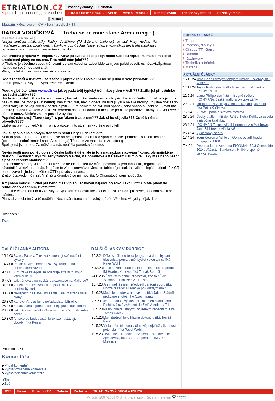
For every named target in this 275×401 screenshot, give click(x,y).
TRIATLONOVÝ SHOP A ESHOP (92, 13)
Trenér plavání (164, 13)
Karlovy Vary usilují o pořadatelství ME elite (45, 301)
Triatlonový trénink (196, 13)
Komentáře (15, 356)
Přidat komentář (15, 365)
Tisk (6, 380)
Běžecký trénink (229, 13)
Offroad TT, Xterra (199, 49)
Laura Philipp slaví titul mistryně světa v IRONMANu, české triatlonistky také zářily (227, 97)
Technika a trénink (200, 63)
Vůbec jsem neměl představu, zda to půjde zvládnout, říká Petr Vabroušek (134, 278)
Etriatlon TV (41, 391)
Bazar (22, 391)
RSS (8, 391)
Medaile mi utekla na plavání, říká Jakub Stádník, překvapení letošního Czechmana (139, 294)
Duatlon (191, 54)
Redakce (80, 391)
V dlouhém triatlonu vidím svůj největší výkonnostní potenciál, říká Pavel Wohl (141, 328)
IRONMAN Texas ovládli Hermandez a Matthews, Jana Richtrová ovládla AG (233, 127)
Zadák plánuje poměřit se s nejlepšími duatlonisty (50, 306)
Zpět (6, 384)
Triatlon (191, 41)
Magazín (8, 24)
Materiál (191, 67)
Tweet (6, 221)
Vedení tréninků (135, 13)
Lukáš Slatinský (25, 38)
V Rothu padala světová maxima (220, 112)
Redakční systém (167, 397)
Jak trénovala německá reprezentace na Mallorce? (51, 280)
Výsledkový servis (210, 133)
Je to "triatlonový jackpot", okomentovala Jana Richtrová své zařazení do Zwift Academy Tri (137, 303)
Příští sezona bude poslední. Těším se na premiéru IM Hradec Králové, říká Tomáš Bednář (141, 270)
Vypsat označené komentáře (24, 369)
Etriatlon (105, 7)
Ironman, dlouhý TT (61, 24)
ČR (40, 24)
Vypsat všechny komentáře (23, 373)
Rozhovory (27, 24)
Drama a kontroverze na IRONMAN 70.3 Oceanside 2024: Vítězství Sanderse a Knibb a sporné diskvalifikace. (235, 149)
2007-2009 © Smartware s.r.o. (121, 397)
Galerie (62, 391)
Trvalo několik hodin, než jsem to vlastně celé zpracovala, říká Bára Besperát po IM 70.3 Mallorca (136, 338)
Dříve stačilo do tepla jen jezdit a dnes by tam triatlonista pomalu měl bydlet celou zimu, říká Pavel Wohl (137, 259)
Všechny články (80, 7)
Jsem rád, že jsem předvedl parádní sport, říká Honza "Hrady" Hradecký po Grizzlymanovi (137, 286)
